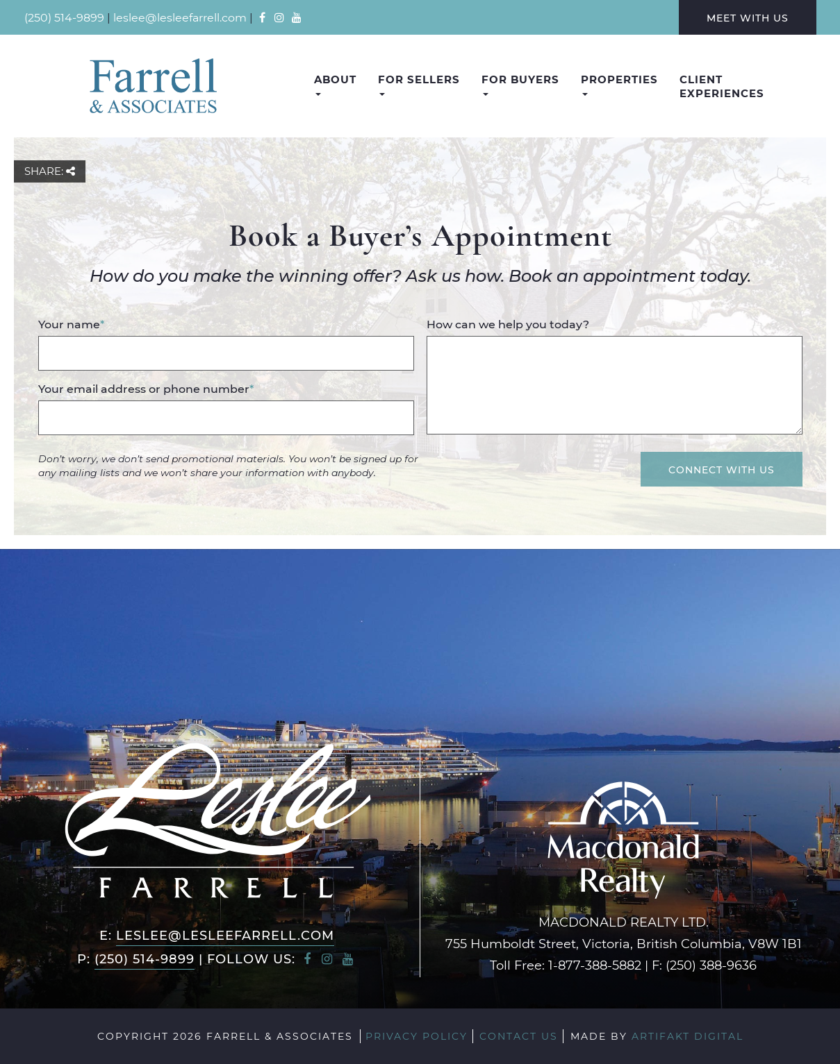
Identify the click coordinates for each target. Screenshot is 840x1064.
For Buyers (520, 84)
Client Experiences (722, 86)
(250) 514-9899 (64, 17)
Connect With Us (721, 469)
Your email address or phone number (146, 388)
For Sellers (419, 84)
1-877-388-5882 (594, 964)
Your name (71, 323)
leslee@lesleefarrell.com (180, 17)
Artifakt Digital (687, 1035)
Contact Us (518, 1035)
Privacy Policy (416, 1035)
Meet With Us (748, 17)
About (335, 84)
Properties (619, 84)
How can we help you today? (508, 323)
